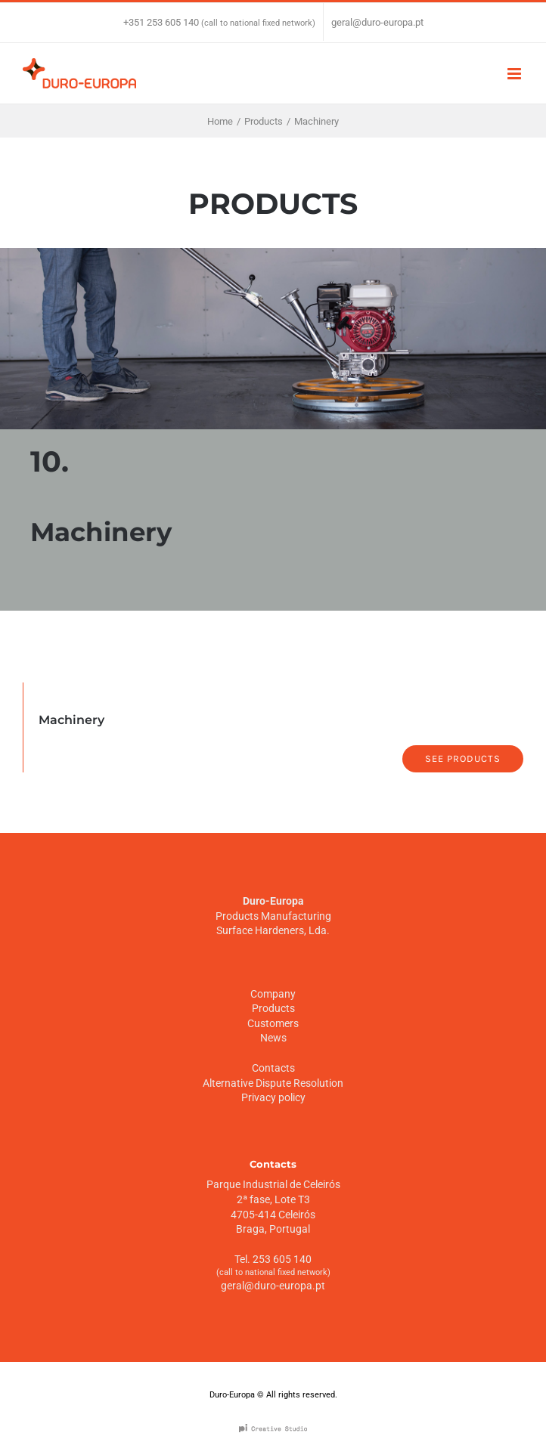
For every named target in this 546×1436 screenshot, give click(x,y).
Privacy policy (273, 1097)
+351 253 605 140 (161, 22)
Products (273, 1008)
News (273, 1038)
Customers (273, 1023)
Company (273, 994)
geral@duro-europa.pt (377, 22)
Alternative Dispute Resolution (273, 1083)
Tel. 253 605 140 (273, 1259)
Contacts (273, 1068)
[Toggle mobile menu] (515, 74)
